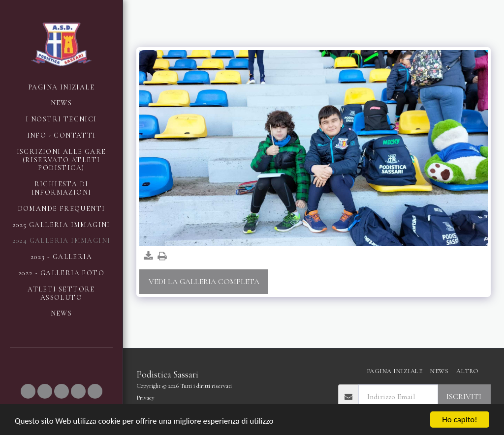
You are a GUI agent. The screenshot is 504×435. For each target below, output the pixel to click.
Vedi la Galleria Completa (204, 282)
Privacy (145, 398)
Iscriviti (463, 397)
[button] (28, 391)
